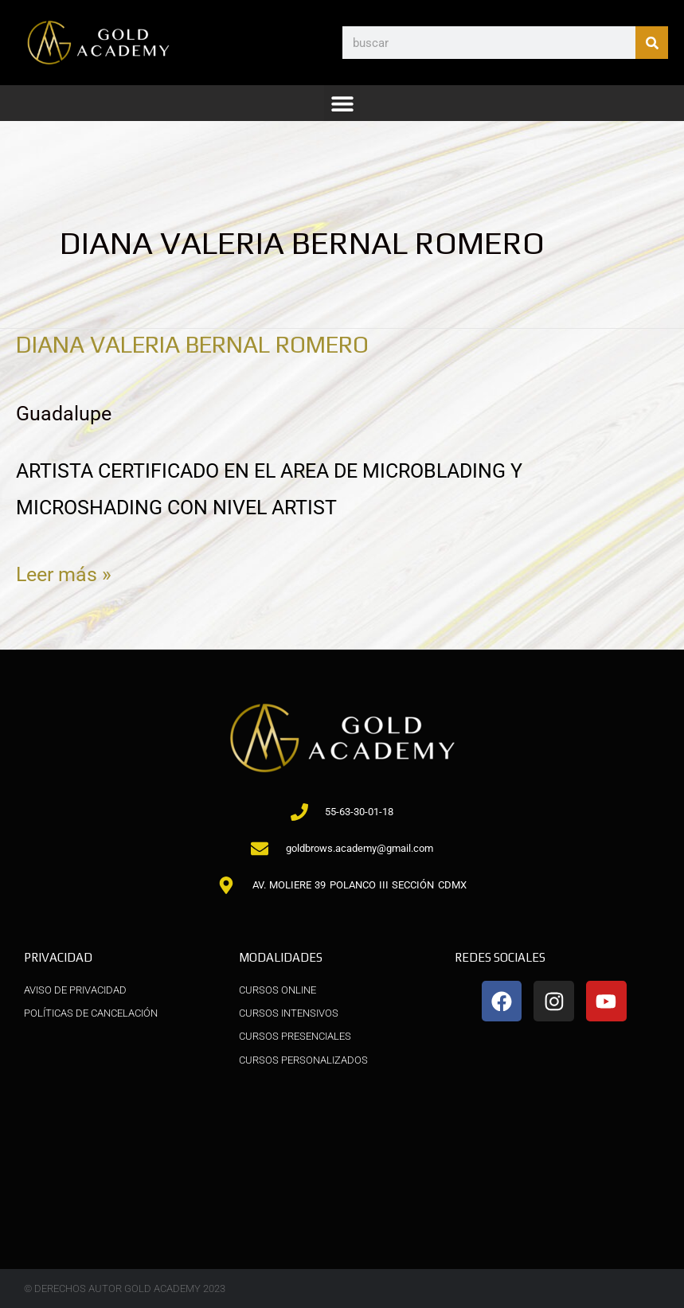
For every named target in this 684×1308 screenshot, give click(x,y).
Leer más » (63, 571)
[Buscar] (651, 42)
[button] (342, 103)
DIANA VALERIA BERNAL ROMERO (204, 344)
